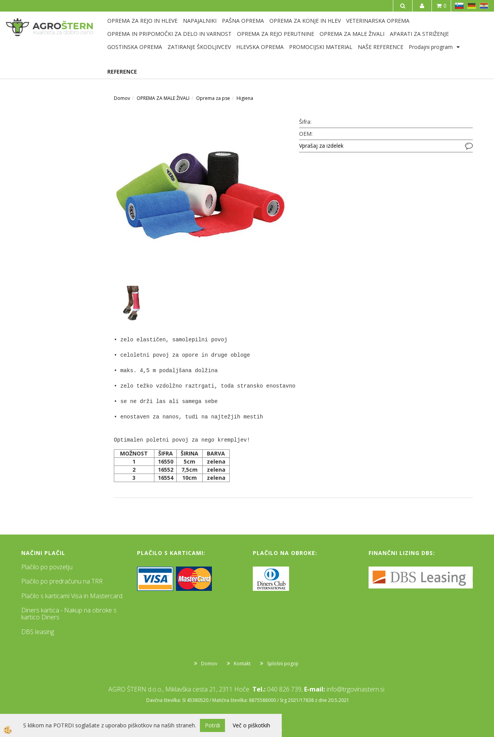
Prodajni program (431, 47)
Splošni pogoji (282, 663)
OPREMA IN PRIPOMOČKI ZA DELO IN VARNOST (169, 33)
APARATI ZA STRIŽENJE (419, 33)
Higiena (245, 98)
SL (459, 6)
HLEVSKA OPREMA (260, 47)
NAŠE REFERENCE (380, 47)
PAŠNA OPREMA (243, 20)
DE (471, 6)
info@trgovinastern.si (355, 689)
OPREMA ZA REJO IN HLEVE (142, 20)
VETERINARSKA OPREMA (377, 20)
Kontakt (242, 663)
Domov (122, 98)
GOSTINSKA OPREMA (134, 47)
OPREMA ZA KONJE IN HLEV (305, 20)
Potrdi (212, 725)
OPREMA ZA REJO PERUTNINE (275, 33)
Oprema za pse (213, 98)
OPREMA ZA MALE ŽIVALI (352, 33)
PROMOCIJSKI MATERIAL (320, 47)
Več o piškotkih (251, 725)
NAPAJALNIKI (200, 20)
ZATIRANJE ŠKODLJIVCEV (199, 47)
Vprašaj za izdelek (321, 145)
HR (484, 6)
